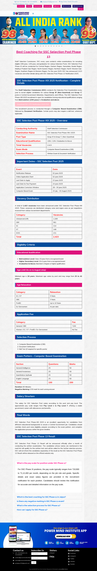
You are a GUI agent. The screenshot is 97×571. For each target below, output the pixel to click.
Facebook (72, 553)
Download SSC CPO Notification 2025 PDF (33, 104)
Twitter (71, 559)
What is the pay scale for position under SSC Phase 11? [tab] (41, 463)
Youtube (71, 564)
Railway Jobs (48, 6)
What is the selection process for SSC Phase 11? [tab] (38, 505)
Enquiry (56, 6)
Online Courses (78, 6)
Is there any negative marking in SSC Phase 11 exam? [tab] (40, 501)
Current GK (21, 6)
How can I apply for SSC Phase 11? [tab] (31, 510)
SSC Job (29, 6)
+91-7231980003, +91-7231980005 (26, 2)
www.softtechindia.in (63, 569)
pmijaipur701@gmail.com (49, 2)
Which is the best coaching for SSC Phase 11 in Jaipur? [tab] (41, 497)
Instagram (72, 556)
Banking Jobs (38, 6)
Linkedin (71, 562)
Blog (80, 9)
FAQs (52, 557)
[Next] (94, 30)
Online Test (66, 6)
